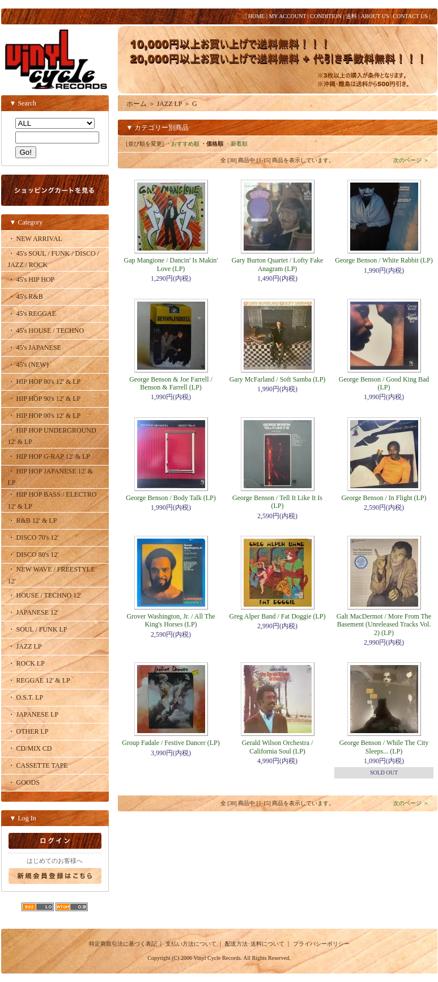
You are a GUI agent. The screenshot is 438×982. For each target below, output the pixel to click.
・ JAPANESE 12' (33, 612)
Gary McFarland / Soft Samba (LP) (277, 379)
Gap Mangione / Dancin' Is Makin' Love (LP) (171, 264)
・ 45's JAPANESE (34, 348)
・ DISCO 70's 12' (33, 537)
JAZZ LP (169, 104)
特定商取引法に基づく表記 (123, 944)
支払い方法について (190, 944)
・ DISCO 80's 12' (33, 554)
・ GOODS (24, 782)
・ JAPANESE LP (33, 714)
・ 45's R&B (25, 296)
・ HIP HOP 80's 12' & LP (44, 382)
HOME (256, 16)
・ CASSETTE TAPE (38, 765)
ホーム (136, 104)
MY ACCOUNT (287, 16)
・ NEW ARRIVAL (35, 239)
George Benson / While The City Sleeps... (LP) (384, 747)
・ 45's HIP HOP (31, 279)
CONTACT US (410, 16)
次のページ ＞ (411, 160)
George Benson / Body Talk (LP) (170, 498)
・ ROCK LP (26, 663)
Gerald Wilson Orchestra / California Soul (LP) (277, 747)
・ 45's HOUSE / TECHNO (46, 331)
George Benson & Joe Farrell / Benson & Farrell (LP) (170, 383)
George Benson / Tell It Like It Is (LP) (277, 502)
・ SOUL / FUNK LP (37, 629)
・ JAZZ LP (25, 646)
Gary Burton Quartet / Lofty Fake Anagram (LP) (278, 264)
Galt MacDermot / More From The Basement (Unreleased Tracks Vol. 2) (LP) (384, 624)
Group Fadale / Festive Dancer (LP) (170, 743)
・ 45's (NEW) (28, 365)
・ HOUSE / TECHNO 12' (45, 595)
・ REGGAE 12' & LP (39, 680)
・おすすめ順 (182, 144)
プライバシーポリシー (321, 944)
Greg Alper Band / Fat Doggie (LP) (277, 616)
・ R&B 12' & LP (32, 520)
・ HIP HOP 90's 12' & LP (44, 399)
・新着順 (236, 144)
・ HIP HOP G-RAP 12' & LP (49, 456)
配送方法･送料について (254, 944)
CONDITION (326, 16)
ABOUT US (375, 16)
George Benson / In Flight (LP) (383, 498)
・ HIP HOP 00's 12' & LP (44, 416)
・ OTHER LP (28, 731)
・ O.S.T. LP (26, 697)
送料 (351, 16)
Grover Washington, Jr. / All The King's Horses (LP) (170, 620)
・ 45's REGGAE (32, 314)
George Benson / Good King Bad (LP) (384, 383)
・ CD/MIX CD (30, 748)
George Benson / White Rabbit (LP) (384, 260)
